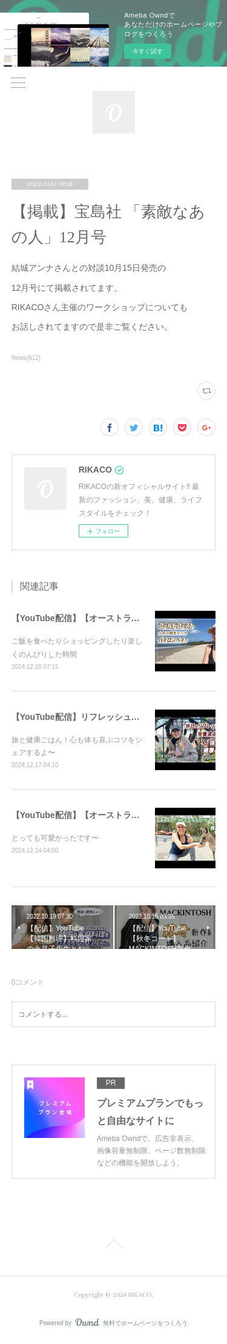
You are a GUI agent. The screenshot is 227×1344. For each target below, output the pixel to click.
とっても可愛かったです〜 (55, 838)
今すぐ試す (148, 51)
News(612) (26, 357)
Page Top (113, 1246)
